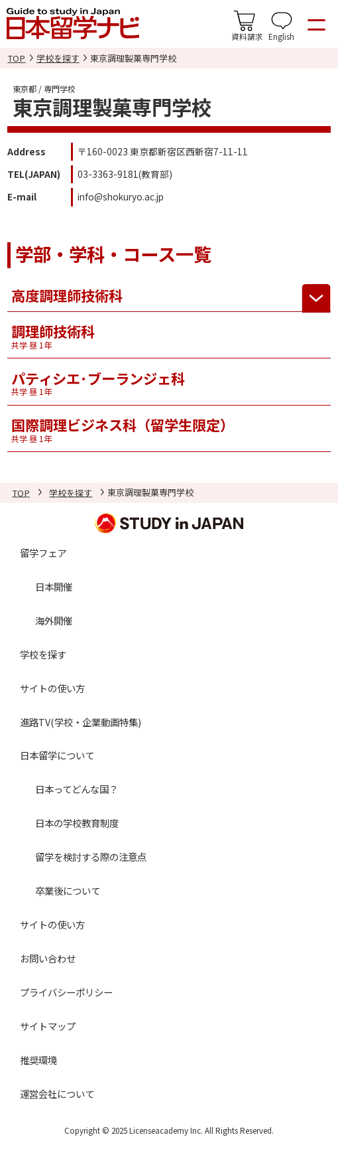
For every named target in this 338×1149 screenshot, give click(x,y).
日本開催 (53, 586)
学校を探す (58, 58)
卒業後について (67, 890)
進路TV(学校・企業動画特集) (80, 722)
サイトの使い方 (52, 688)
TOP (16, 58)
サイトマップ (48, 1026)
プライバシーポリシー (66, 992)
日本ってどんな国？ (76, 790)
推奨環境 (38, 1060)
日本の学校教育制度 (77, 823)
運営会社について (57, 1094)
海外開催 (53, 620)
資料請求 (247, 36)
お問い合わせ (48, 958)
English (281, 36)
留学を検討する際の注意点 (90, 857)
